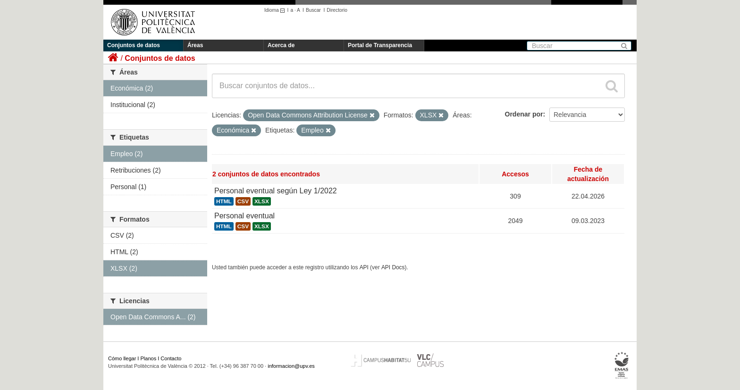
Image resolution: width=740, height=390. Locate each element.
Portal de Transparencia (380, 45)
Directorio (337, 10)
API (364, 267)
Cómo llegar (122, 358)
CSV (243, 201)
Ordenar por (524, 114)
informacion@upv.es (291, 366)
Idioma (275, 10)
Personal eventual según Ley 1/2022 (275, 191)
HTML (224, 201)
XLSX (261, 201)
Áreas (195, 45)
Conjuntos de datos (133, 45)
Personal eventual (244, 216)
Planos (149, 358)
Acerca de (281, 45)
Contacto (170, 358)
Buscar (313, 10)
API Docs (393, 267)
